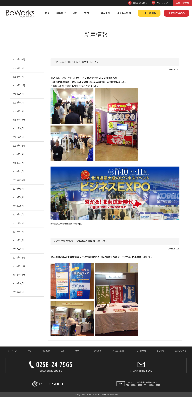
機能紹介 (61, 13)
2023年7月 (18, 94)
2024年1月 (18, 77)
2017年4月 (18, 232)
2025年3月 (18, 68)
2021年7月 (18, 137)
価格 (75, 13)
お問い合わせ (182, 3)
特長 (47, 13)
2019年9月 (18, 189)
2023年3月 (18, 111)
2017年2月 (18, 240)
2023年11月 (19, 85)
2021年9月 (18, 128)
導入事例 (105, 13)
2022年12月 (19, 120)
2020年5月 (18, 154)
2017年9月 (18, 223)
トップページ (11, 351)
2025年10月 (19, 60)
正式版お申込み (176, 13)
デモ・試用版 (149, 13)
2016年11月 (19, 266)
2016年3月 (18, 292)
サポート (89, 13)
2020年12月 (19, 146)
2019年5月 (18, 197)
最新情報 (160, 351)
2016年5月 (18, 283)
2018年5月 (18, 206)
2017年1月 (18, 249)
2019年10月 (19, 180)
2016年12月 (19, 258)
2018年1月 (18, 215)
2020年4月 (18, 163)
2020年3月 (18, 171)
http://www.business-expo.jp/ (66, 224)
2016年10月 (19, 275)
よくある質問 (124, 13)
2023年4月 (18, 103)
